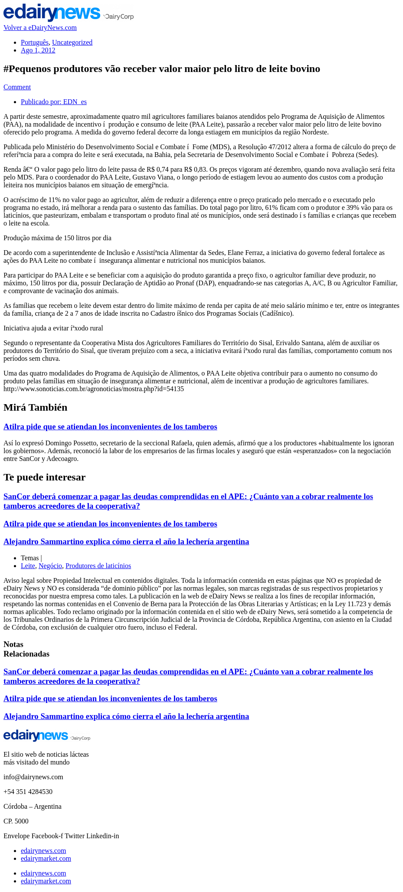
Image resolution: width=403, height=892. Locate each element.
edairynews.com (43, 850)
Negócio (50, 565)
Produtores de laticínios (98, 565)
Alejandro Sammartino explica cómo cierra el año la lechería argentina (126, 541)
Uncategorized (72, 42)
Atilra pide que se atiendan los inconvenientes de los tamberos (110, 426)
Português (35, 42)
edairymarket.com (46, 858)
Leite (28, 565)
